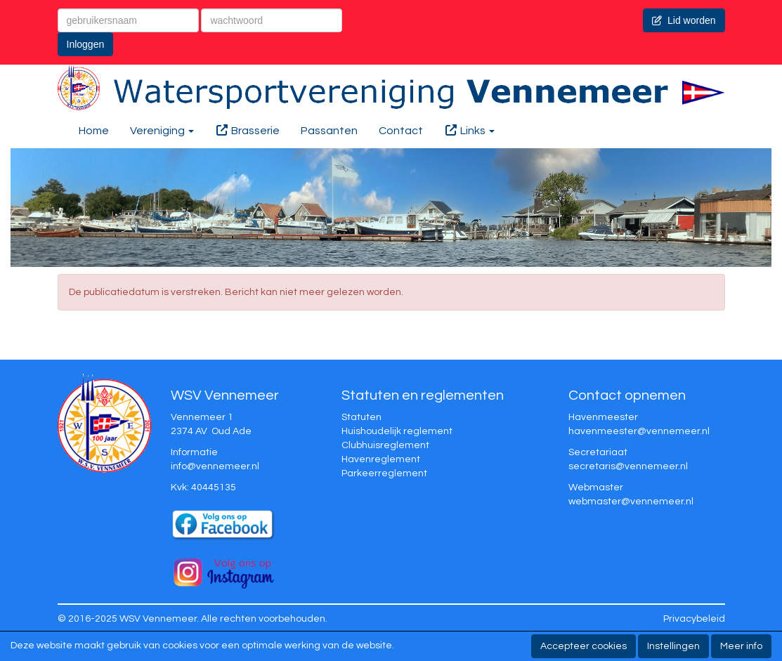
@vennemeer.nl (215, 466)
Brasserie (247, 130)
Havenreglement (380, 459)
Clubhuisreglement (385, 445)
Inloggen (86, 44)
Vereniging (162, 130)
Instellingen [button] (673, 646)
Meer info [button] (741, 646)
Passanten (329, 130)
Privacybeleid (694, 619)
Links (469, 130)
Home (94, 130)
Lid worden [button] (683, 20)
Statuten (361, 417)
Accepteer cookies (583, 646)
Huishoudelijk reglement (396, 431)
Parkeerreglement (384, 473)
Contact (401, 130)
